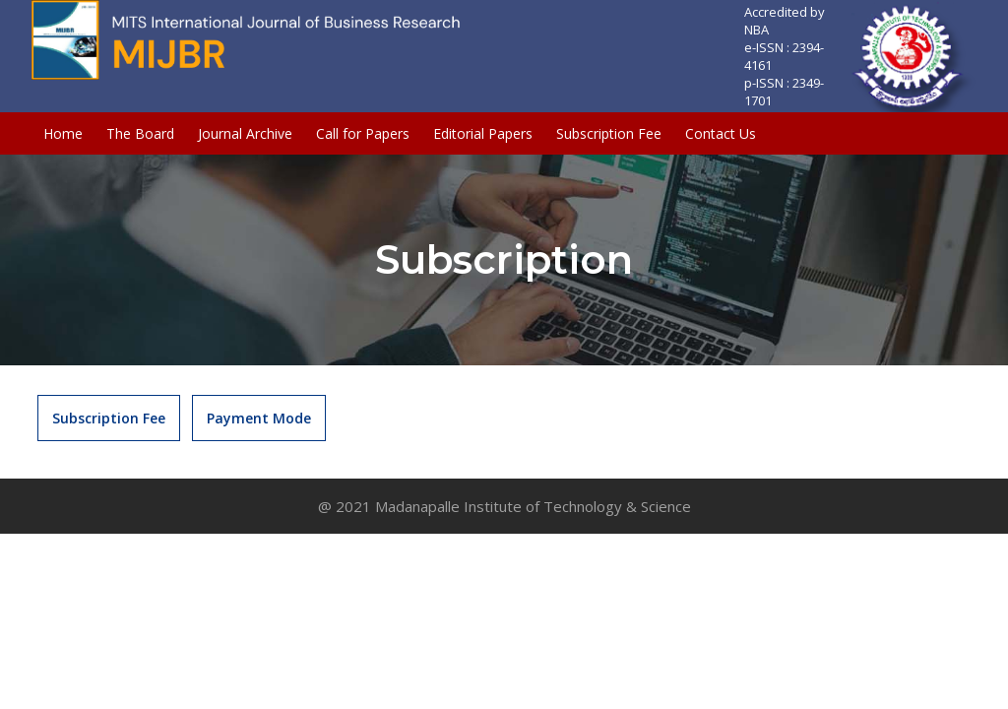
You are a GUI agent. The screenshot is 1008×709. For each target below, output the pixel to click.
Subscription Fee (609, 133)
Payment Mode (259, 418)
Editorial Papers (483, 133)
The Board (140, 133)
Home (63, 133)
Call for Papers (363, 133)
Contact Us (720, 133)
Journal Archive (245, 133)
